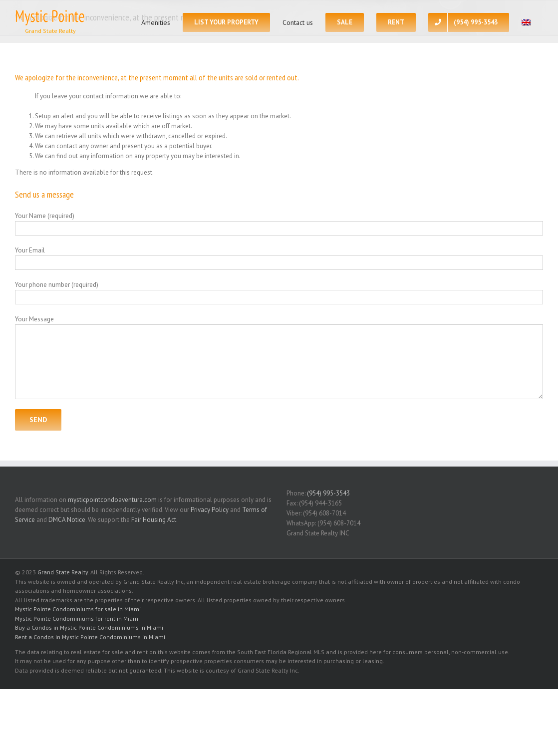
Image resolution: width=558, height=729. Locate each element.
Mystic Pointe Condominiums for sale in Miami (78, 609)
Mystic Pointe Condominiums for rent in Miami (77, 618)
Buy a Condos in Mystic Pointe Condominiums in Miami (89, 627)
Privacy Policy (210, 509)
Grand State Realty (62, 572)
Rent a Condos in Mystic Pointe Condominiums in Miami (90, 637)
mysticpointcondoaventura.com (112, 499)
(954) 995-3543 (328, 493)
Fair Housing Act (153, 519)
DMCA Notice (66, 519)
